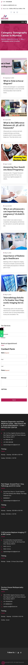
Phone (5, 370)
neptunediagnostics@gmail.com (11, 444)
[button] (22, 22)
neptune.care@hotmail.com (10, 5)
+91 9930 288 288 (8, 442)
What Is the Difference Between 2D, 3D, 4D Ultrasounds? (13, 125)
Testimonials (4, 334)
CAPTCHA (4, 389)
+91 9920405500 (7, 601)
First (2, 359)
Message (3, 377)
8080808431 (6, 498)
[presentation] (12, 394)
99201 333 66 (7, 549)
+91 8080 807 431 (8, 439)
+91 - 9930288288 (7, 1)
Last (2, 366)
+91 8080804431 (7, 604)
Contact (3, 337)
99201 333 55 (7, 546)
